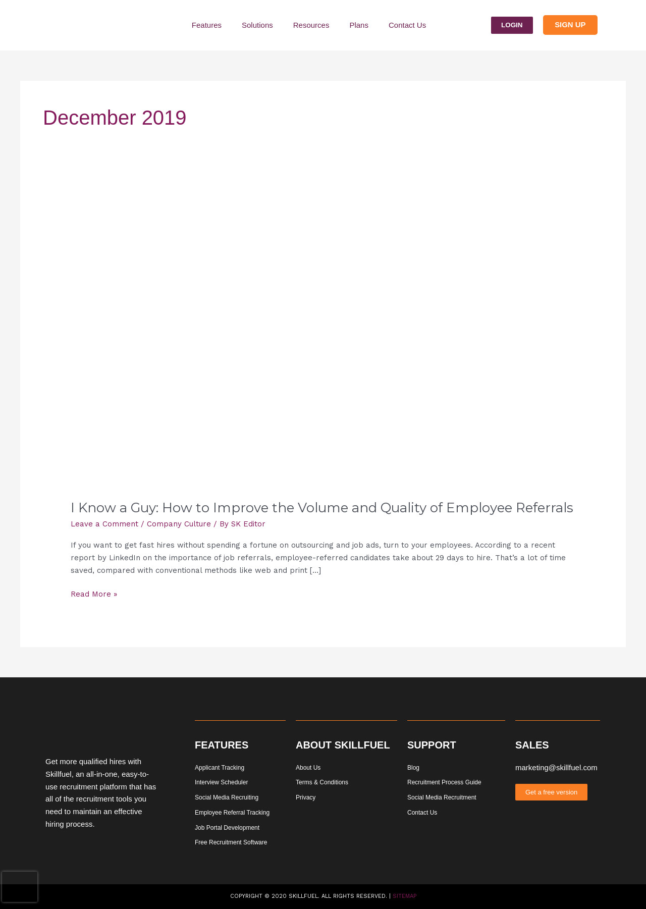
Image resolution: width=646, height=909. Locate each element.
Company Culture (179, 523)
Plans (358, 25)
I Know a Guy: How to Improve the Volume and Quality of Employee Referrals (322, 508)
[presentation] (19, 887)
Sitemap (404, 896)
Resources (311, 25)
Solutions (257, 25)
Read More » (94, 593)
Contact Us (407, 25)
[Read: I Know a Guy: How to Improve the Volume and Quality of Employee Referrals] (323, 342)
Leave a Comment (104, 523)
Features (207, 25)
